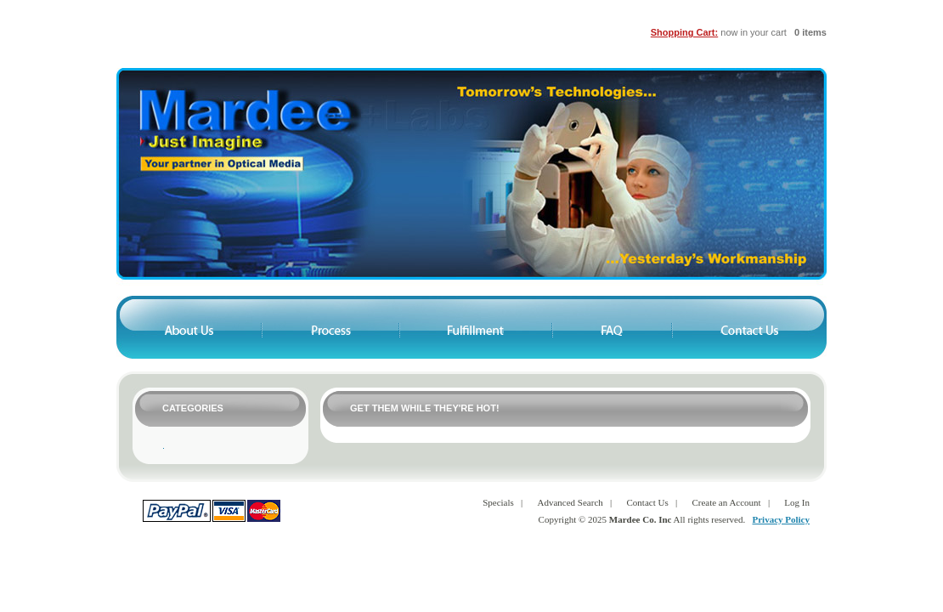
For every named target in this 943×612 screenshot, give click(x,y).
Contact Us (648, 502)
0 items (810, 32)
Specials (498, 502)
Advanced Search (570, 502)
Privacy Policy (781, 519)
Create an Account (726, 502)
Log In (797, 502)
